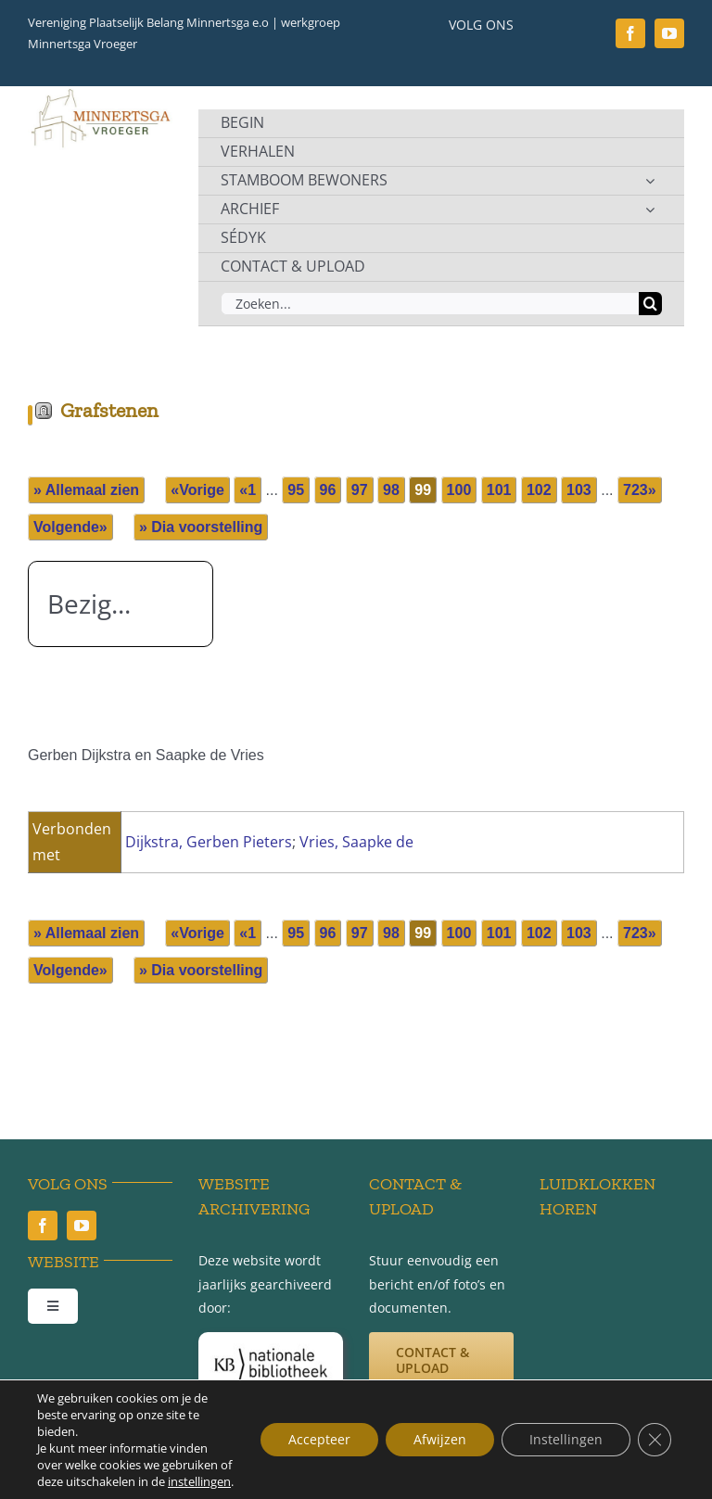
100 (459, 490)
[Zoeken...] (430, 303)
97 (359, 490)
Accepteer (319, 1439)
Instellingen (566, 1439)
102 (539, 490)
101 (499, 490)
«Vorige (197, 490)
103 (578, 490)
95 (295, 490)
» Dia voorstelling (200, 527)
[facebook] (630, 33)
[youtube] (669, 33)
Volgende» (70, 527)
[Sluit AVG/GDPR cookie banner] (654, 1439)
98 (391, 490)
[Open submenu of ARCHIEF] (650, 209)
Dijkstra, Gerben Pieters (208, 842)
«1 (247, 490)
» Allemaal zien (86, 490)
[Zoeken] (650, 303)
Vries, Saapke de (356, 842)
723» (639, 490)
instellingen (199, 1481)
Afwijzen (439, 1439)
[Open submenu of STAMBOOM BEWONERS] (650, 181)
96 (328, 490)
